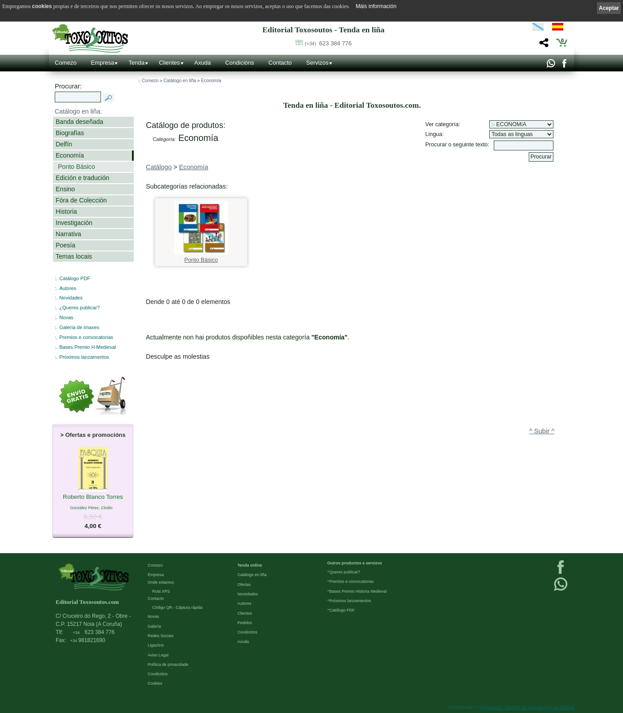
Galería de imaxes (79, 327)
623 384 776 (328, 43)
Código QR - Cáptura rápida (177, 607)
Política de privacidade (168, 664)
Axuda (202, 62)
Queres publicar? (344, 572)
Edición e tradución (82, 177)
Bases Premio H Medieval (87, 347)
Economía (70, 155)
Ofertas (244, 584)
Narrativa (68, 234)
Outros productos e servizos (354, 563)
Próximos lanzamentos (84, 357)
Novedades (247, 594)
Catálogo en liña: (78, 111)
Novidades (71, 297)
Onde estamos (161, 582)
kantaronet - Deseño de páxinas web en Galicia (527, 707)
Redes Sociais (161, 636)
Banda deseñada (79, 121)
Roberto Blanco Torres (93, 497)
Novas (66, 317)
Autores (67, 288)
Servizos (317, 62)
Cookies (155, 683)
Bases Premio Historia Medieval (358, 591)
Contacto (280, 62)
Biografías (70, 132)
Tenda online (249, 565)
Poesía (65, 245)
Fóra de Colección (81, 200)
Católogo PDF (342, 610)
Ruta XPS (161, 591)
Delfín (64, 144)
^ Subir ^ (541, 431)
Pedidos (244, 623)
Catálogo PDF (74, 278)
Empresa (102, 62)
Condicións (239, 62)
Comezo (65, 62)
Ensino (65, 189)
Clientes (169, 62)
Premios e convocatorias (86, 337)
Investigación (74, 222)
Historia (66, 211)
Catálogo (159, 167)
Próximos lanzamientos (350, 601)
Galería (154, 626)
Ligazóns (156, 645)
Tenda (136, 62)
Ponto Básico (76, 166)
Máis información (375, 6)
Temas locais (74, 256)
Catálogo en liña (179, 80)
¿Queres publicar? (79, 307)
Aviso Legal (158, 655)
